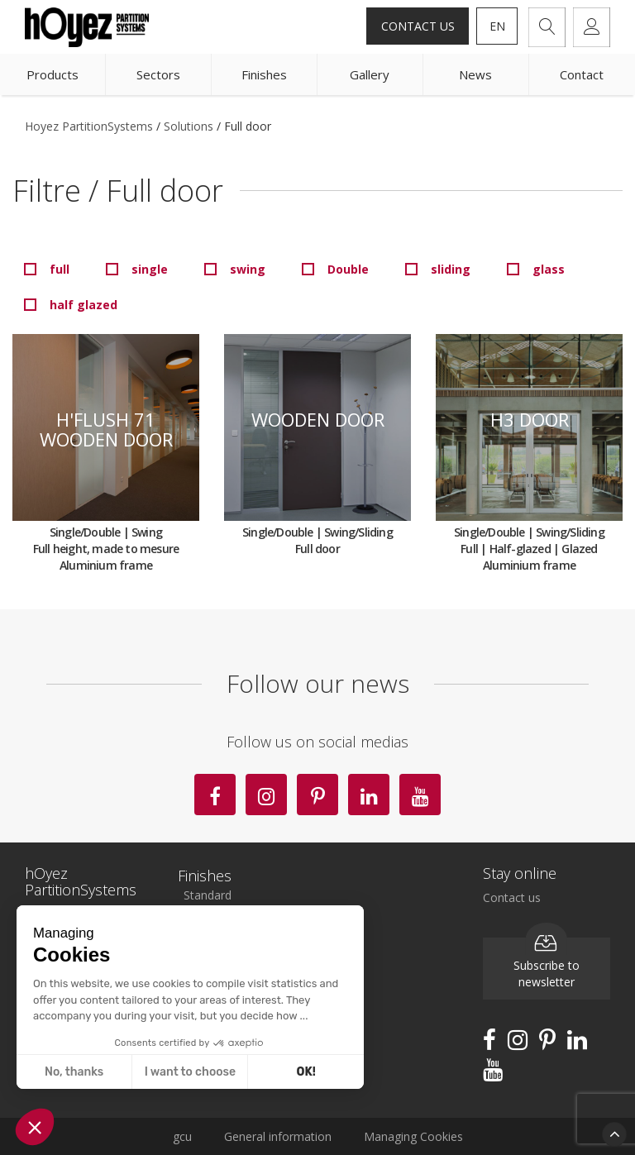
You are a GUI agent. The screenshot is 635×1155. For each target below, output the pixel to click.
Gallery (369, 74)
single (149, 269)
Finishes (264, 74)
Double (348, 269)
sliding (450, 269)
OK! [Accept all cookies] (306, 1072)
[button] (35, 1127)
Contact (582, 74)
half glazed (83, 305)
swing (247, 269)
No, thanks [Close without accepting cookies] (74, 1072)
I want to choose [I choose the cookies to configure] (190, 1072)
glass (548, 269)
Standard (208, 895)
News (475, 74)
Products (52, 74)
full (59, 269)
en (497, 26)
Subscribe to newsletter (546, 964)
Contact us (418, 26)
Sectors (158, 74)
